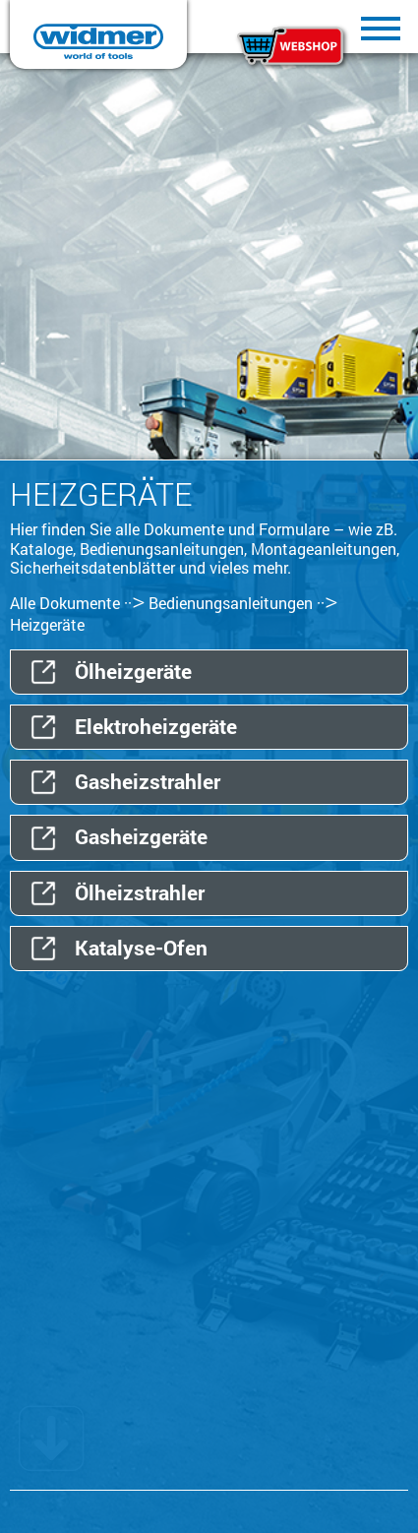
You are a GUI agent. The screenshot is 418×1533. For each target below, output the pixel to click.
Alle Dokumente (65, 602)
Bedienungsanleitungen (231, 602)
